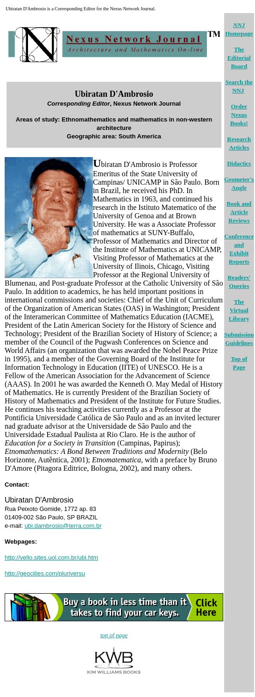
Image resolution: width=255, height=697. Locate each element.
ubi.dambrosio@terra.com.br (63, 525)
